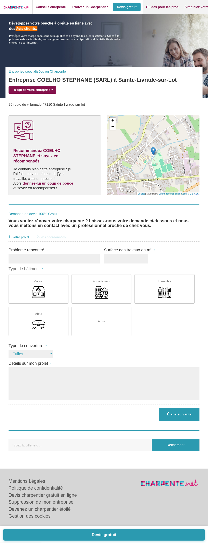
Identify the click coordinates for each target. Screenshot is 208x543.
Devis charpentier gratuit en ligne (43, 495)
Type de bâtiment (26, 269)
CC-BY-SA (193, 193)
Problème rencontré (28, 250)
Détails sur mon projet (30, 363)
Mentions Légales (27, 481)
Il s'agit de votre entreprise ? (32, 89)
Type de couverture (28, 345)
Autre (101, 321)
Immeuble (164, 289)
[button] (51, 7)
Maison (38, 289)
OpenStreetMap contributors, (173, 193)
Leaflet (141, 193)
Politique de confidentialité (36, 488)
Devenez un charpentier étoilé (40, 509)
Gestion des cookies (30, 516)
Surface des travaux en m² (129, 250)
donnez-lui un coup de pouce (48, 183)
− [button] (112, 127)
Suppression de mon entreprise (41, 502)
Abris (38, 321)
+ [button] (112, 121)
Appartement (101, 289)
